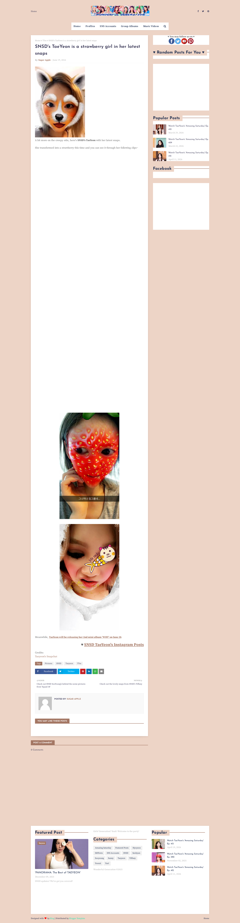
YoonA (98, 863)
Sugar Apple (44, 60)
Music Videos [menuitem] (151, 26)
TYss (44, 40)
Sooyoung (99, 858)
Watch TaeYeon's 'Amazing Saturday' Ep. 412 (188, 154)
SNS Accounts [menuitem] (108, 26)
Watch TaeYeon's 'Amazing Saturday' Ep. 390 (185, 855)
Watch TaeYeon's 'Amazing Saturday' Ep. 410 (188, 127)
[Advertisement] (181, 87)
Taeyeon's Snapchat (46, 656)
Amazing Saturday (103, 848)
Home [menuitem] (77, 26)
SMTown (99, 853)
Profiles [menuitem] (90, 26)
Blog (52, 918)
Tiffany (132, 858)
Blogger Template (77, 918)
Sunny (111, 858)
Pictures (48, 663)
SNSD (58, 663)
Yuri (107, 863)
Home (34, 11)
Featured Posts (121, 848)
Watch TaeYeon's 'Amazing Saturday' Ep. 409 (188, 141)
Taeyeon (69, 663)
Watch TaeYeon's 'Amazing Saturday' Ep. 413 (185, 842)
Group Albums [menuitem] (129, 26)
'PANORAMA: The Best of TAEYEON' (57, 872)
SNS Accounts (113, 853)
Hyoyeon (137, 848)
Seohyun (136, 853)
